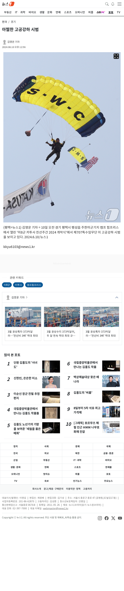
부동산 (46, 460)
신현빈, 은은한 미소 (25, 378)
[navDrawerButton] (119, 4)
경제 (77, 446)
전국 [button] (4, 21)
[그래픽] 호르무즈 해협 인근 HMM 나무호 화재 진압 (86, 427)
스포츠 (77, 467)
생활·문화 (16, 467)
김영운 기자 (13, 41)
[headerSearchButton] (107, 3)
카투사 (18, 285)
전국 (15, 453)
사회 (46, 446)
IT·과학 (77, 460)
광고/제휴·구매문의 (53, 488)
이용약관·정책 (73, 488)
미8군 (7, 285)
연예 (46, 467)
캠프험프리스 (34, 285)
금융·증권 (108, 453)
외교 (46, 453)
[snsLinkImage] (100, 518)
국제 (108, 446)
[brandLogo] (8, 4)
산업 (15, 460)
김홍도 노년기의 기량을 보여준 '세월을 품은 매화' (27, 428)
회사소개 (36, 488)
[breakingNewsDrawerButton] (112, 3)
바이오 (108, 460)
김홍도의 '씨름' (83, 393)
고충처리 (87, 488)
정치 (15, 446)
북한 (77, 453)
